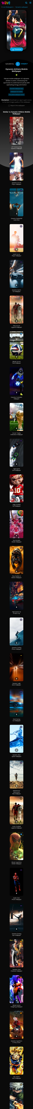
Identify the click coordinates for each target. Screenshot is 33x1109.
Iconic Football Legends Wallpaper (16, 827)
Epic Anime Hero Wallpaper (16, 1077)
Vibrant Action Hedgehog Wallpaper (16, 1006)
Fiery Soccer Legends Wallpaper (16, 326)
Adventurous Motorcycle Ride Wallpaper (16, 792)
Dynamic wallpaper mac (16, 88)
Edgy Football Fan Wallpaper (16, 505)
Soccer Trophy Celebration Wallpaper (16, 433)
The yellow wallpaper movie (16, 94)
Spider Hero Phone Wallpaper (16, 898)
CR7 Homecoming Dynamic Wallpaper (16, 147)
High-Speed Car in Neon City (16, 612)
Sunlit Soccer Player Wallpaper (16, 255)
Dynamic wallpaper (21, 7)
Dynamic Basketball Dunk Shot (16, 219)
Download (16, 49)
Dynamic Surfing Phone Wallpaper (16, 648)
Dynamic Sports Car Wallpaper (16, 290)
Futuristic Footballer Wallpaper (16, 398)
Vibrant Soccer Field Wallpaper (16, 362)
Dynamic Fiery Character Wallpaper (16, 970)
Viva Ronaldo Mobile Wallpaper (16, 541)
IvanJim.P (21, 64)
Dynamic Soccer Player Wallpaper (16, 183)
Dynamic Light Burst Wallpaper (16, 684)
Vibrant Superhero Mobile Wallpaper (16, 863)
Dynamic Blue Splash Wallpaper (16, 755)
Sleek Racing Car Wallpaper (17, 719)
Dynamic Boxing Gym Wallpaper (16, 934)
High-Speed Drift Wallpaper (16, 469)
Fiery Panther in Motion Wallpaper (16, 576)
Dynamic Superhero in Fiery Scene (16, 1041)
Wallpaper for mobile (16, 91)
